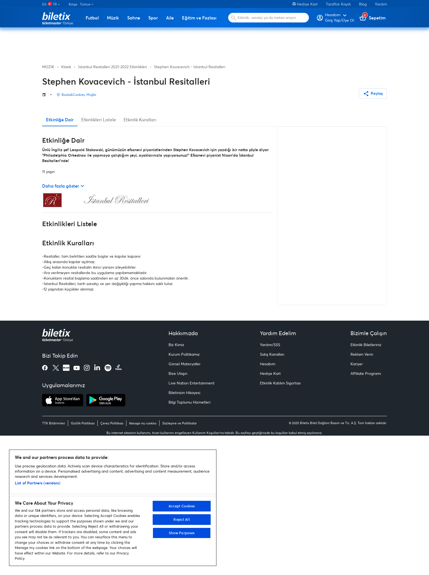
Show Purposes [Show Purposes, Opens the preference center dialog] (182, 532)
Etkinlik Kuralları (140, 259)
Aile (170, 18)
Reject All (181, 519)
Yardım (381, 4)
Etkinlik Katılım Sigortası (280, 522)
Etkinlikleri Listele (98, 259)
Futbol (92, 18)
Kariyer (356, 503)
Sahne (133, 18)
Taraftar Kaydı (338, 4)
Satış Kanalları (272, 493)
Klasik (66, 66)
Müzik (113, 18)
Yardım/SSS (270, 484)
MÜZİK (48, 66)
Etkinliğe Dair (60, 259)
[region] (113, 507)
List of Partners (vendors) (37, 482)
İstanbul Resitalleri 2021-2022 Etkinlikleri (112, 66)
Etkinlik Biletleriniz (365, 484)
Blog (363, 4)
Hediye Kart (305, 4)
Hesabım (267, 503)
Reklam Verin (361, 493)
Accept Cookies (182, 506)
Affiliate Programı (365, 513)
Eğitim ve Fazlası (199, 18)
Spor (153, 18)
